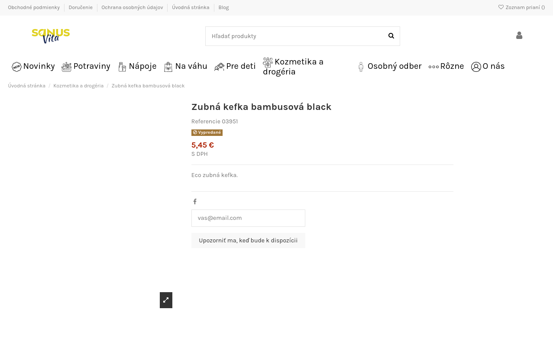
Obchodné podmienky (34, 7)
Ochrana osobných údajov (133, 7)
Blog (223, 7)
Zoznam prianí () (521, 7)
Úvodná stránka (191, 7)
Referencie (205, 121)
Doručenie (81, 7)
